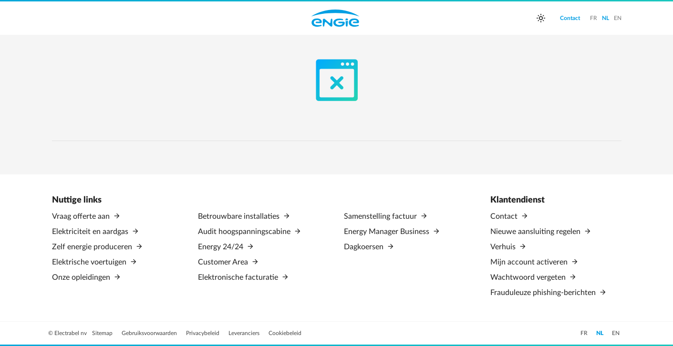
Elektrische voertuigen (90, 262)
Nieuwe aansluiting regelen (536, 231)
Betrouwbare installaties (239, 216)
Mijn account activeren (529, 262)
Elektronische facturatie (239, 277)
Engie (335, 18)
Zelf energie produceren (93, 247)
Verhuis (504, 247)
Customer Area (224, 262)
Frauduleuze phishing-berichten (544, 292)
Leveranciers (244, 333)
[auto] (540, 18)
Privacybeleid (203, 333)
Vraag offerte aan (82, 216)
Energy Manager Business (387, 231)
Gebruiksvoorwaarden (150, 333)
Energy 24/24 (221, 247)
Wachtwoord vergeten (529, 277)
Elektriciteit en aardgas (91, 231)
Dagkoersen (364, 247)
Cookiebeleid (285, 333)
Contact (504, 216)
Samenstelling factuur (381, 216)
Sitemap (103, 333)
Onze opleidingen (82, 277)
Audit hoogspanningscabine (245, 231)
